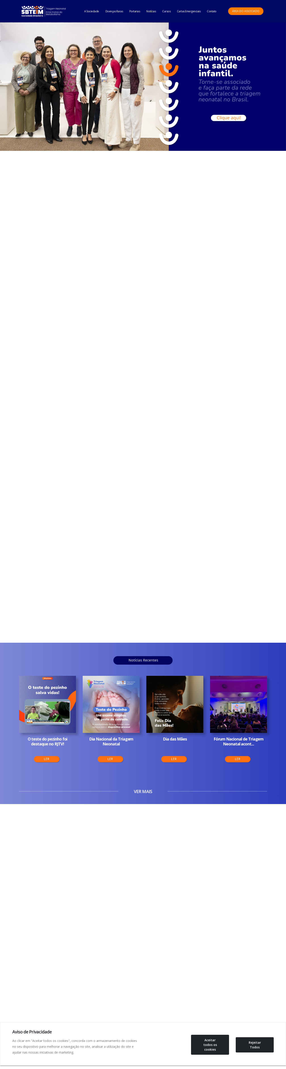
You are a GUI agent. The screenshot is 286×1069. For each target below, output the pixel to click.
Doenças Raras (114, 11)
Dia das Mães (175, 739)
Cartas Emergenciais (189, 11)
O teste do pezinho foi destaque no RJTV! (47, 741)
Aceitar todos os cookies (210, 1045)
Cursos (166, 11)
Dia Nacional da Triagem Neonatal (111, 741)
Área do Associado (245, 11)
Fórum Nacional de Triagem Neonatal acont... (239, 741)
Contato (212, 11)
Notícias (151, 11)
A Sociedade (91, 11)
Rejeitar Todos (255, 1044)
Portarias (134, 11)
